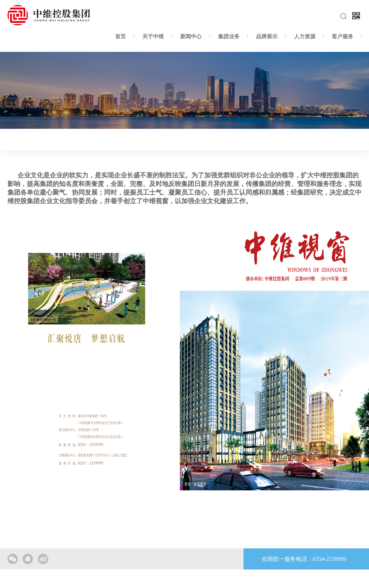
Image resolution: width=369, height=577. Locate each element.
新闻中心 (191, 36)
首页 (120, 36)
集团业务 (229, 36)
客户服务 (342, 36)
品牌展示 (266, 36)
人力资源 (304, 36)
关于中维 (153, 36)
